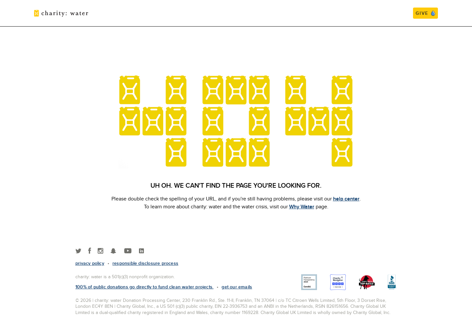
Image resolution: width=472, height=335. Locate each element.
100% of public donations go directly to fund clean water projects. (144, 286)
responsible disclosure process (145, 263)
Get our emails (237, 286)
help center (346, 198)
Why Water (301, 206)
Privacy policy (89, 263)
